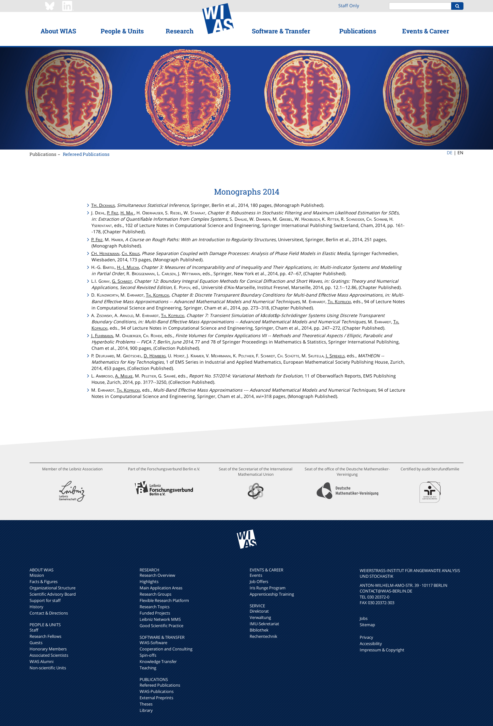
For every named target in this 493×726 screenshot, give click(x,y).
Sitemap (367, 624)
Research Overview (157, 575)
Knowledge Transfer (158, 661)
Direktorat (259, 611)
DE (449, 153)
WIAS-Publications (157, 691)
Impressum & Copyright (382, 650)
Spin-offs (148, 655)
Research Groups (155, 594)
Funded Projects (155, 613)
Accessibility (371, 643)
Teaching (148, 668)
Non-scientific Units (48, 668)
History (36, 607)
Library (146, 710)
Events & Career (425, 31)
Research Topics (154, 607)
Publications (357, 31)
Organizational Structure (52, 588)
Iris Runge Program (267, 588)
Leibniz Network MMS (160, 619)
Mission (37, 575)
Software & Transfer (281, 31)
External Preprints (156, 697)
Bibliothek (259, 630)
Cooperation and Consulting (166, 649)
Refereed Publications (86, 154)
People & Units (122, 31)
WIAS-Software (153, 642)
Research (180, 31)
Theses (146, 704)
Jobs (364, 618)
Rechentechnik (263, 636)
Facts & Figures (44, 581)
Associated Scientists (49, 655)
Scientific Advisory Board (53, 594)
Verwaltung (260, 617)
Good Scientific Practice (161, 625)
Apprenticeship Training (272, 594)
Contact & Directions (49, 613)
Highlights (149, 581)
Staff (34, 630)
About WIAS (58, 31)
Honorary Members (48, 649)
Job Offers (259, 581)
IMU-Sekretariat (264, 624)
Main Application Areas (161, 588)
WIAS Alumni (41, 661)
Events (256, 575)
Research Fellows (45, 636)
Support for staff (45, 600)
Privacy (366, 637)
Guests (36, 642)
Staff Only (348, 6)
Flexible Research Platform (164, 600)
